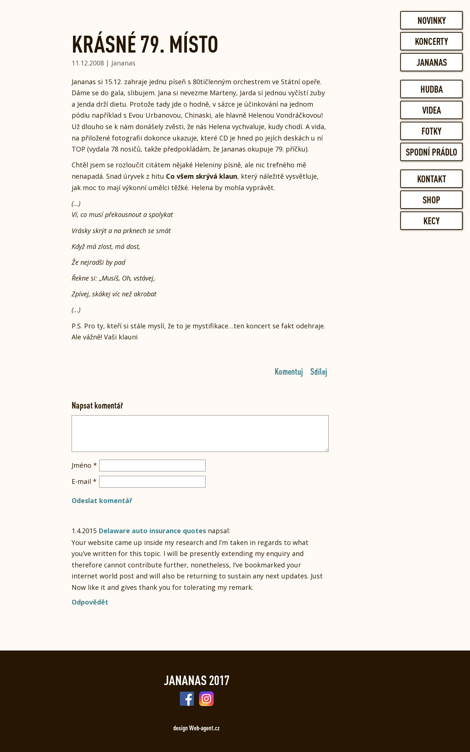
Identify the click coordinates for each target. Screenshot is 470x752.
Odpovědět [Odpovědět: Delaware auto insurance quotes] (90, 602)
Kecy (431, 220)
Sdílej (318, 371)
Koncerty (431, 41)
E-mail (84, 481)
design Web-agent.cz (196, 727)
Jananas (431, 62)
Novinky (431, 20)
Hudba (431, 89)
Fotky (431, 130)
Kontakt (431, 178)
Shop (431, 199)
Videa (431, 109)
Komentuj (289, 371)
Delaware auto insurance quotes (152, 530)
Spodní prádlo (431, 151)
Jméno (84, 465)
